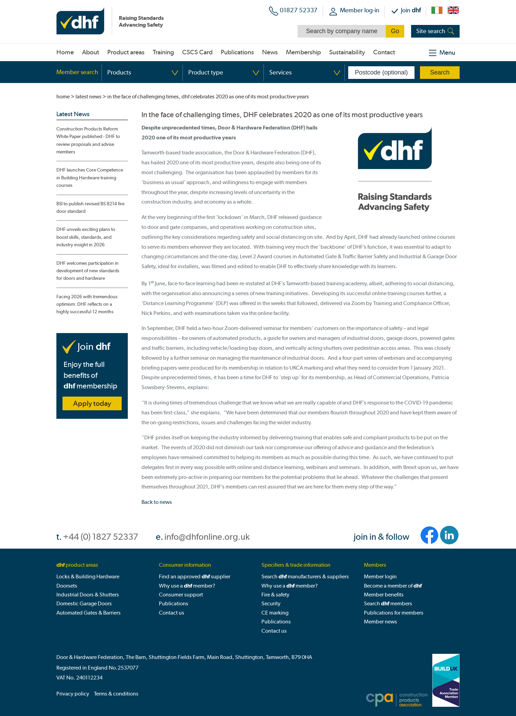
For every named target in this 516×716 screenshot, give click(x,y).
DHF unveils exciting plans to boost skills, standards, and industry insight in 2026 (85, 237)
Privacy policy (72, 693)
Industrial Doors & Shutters (87, 594)
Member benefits (384, 594)
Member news (380, 621)
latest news (88, 96)
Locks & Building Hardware (87, 576)
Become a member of (393, 585)
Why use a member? (187, 585)
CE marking (274, 612)
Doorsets (66, 585)
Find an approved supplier (194, 576)
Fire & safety (275, 594)
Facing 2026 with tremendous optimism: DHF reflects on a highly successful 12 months (87, 304)
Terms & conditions (116, 693)
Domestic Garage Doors (84, 603)
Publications (173, 603)
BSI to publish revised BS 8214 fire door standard (90, 207)
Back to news (156, 502)
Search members (388, 603)
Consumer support (181, 594)
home (63, 96)
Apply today (92, 403)
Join (411, 10)
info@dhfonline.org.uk (207, 537)
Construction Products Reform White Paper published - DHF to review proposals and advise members (88, 140)
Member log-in (359, 10)
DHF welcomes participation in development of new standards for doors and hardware (87, 270)
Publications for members (393, 612)
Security (271, 603)
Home (65, 52)
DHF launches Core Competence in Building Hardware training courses (89, 177)
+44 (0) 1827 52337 (100, 537)
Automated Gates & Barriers (88, 612)
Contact (384, 52)
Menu (447, 52)
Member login (380, 576)
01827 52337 (298, 10)
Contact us (171, 612)
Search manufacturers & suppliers (305, 576)
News (270, 52)
